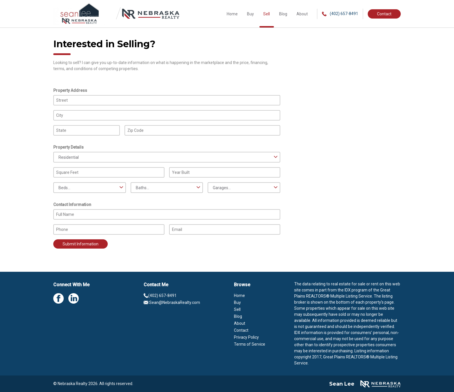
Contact (384, 14)
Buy (250, 14)
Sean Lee (341, 384)
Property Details (68, 147)
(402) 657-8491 (340, 13)
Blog (283, 14)
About (302, 14)
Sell (266, 14)
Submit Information (80, 244)
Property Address (70, 90)
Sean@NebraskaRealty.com (172, 302)
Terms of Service (249, 344)
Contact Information (72, 204)
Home (232, 14)
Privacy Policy (246, 337)
